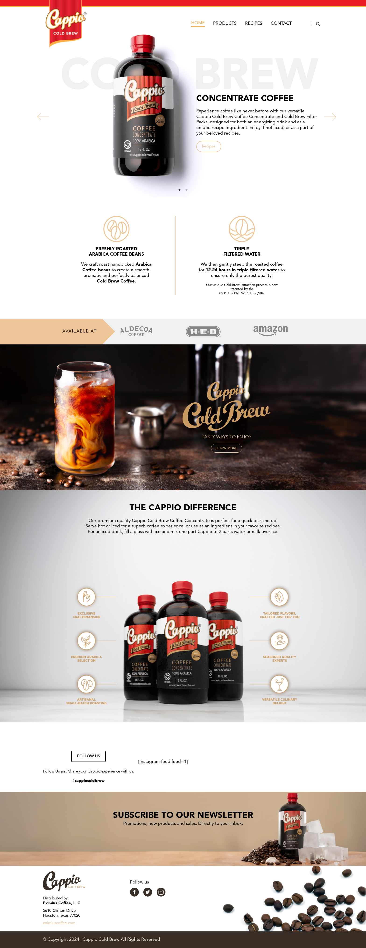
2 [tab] (186, 190)
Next (326, 115)
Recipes (208, 146)
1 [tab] (179, 190)
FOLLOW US (88, 756)
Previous (39, 115)
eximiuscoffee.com (59, 923)
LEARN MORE (226, 448)
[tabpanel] (183, 115)
